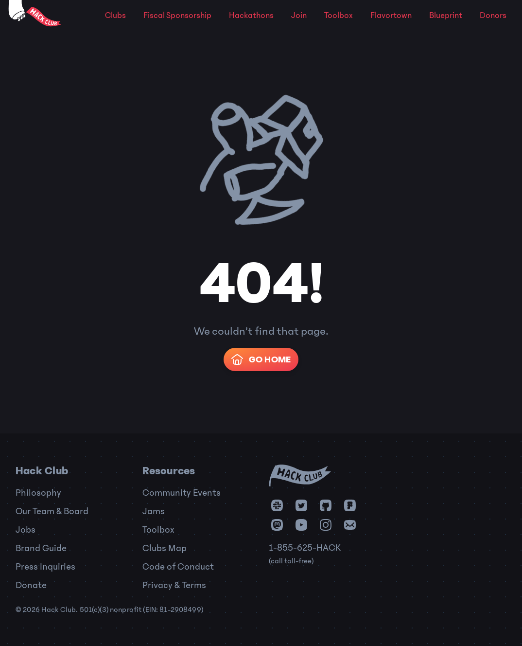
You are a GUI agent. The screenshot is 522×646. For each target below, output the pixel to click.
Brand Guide (41, 548)
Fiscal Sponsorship (177, 15)
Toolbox (338, 15)
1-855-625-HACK (305, 547)
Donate (31, 585)
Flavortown (391, 15)
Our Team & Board (52, 511)
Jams (153, 511)
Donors (493, 15)
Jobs (25, 529)
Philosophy (38, 492)
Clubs (115, 15)
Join (299, 15)
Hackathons (251, 15)
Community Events (181, 492)
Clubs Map (164, 548)
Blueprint (445, 15)
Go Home (260, 359)
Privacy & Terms (174, 585)
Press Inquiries (45, 566)
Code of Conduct (178, 566)
